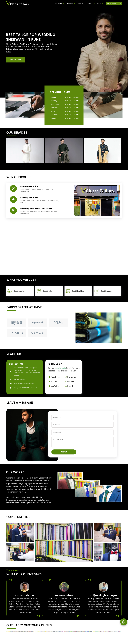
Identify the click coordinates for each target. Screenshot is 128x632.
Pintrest (69, 381)
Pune (100, 3)
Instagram (70, 377)
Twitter (52, 381)
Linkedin (69, 386)
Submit (64, 452)
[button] (15, 59)
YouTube (53, 386)
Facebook (54, 377)
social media (60, 368)
